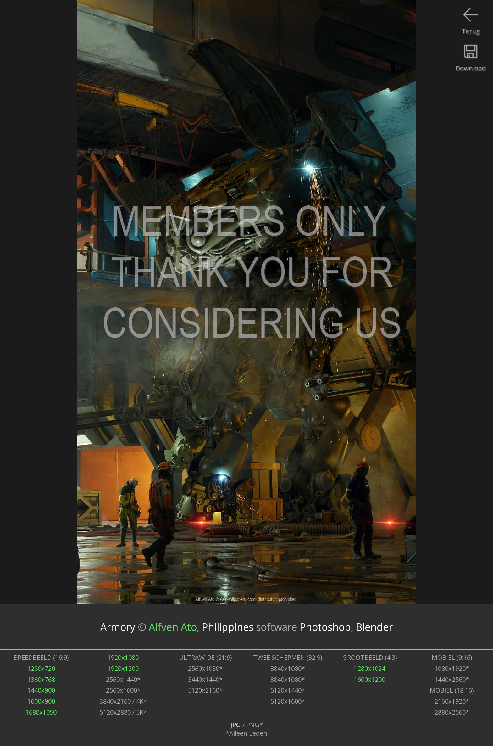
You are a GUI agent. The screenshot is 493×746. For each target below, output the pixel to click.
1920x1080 (123, 657)
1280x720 (41, 668)
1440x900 (41, 690)
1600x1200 (369, 679)
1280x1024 (369, 668)
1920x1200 (123, 668)
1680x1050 (41, 712)
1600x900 (41, 701)
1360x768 (41, 679)
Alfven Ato (173, 626)
